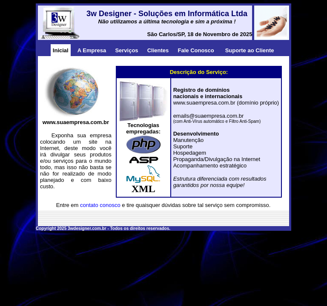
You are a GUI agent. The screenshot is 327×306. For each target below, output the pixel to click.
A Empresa (91, 50)
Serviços (126, 50)
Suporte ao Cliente (249, 50)
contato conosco (100, 205)
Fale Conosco (196, 50)
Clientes (158, 50)
